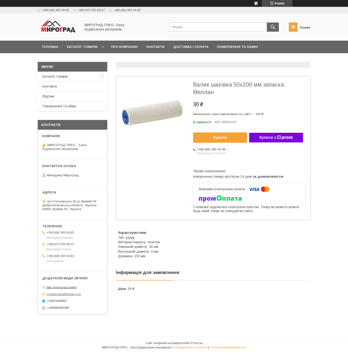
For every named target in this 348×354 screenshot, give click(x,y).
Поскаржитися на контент (190, 347)
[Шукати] (273, 27)
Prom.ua (197, 343)
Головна (50, 47)
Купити (220, 137)
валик (130, 237)
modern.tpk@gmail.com (64, 294)
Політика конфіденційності (228, 347)
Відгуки (48, 96)
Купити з (276, 137)
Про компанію (124, 47)
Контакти (155, 47)
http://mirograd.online (62, 287)
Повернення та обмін (237, 47)
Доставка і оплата (190, 47)
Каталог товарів (82, 47)
